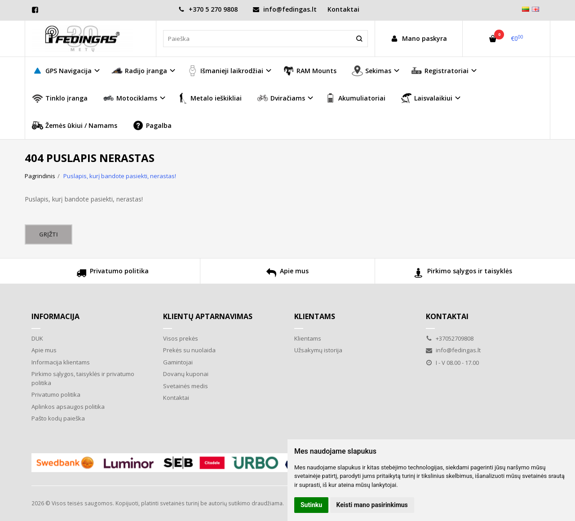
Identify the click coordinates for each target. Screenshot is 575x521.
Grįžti (48, 234)
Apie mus (287, 274)
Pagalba (152, 125)
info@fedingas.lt (285, 9)
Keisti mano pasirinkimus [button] (372, 504)
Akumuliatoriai (355, 98)
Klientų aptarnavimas (207, 316)
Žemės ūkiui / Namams (74, 125)
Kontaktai (343, 9)
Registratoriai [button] (440, 70)
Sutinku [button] (311, 504)
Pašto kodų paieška (58, 418)
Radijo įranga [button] (139, 70)
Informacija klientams (60, 362)
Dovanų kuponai (185, 374)
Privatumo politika (112, 274)
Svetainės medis (185, 386)
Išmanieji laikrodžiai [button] (225, 70)
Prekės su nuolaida (189, 350)
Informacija (55, 316)
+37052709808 (449, 338)
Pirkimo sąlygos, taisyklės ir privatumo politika (82, 378)
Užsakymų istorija (318, 350)
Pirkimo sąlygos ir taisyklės (463, 274)
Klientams (314, 316)
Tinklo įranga (60, 98)
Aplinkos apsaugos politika (68, 407)
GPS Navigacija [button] (62, 70)
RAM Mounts (309, 70)
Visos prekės (180, 338)
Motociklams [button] (130, 98)
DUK (37, 338)
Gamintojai (178, 362)
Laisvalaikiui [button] (426, 98)
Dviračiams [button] (281, 98)
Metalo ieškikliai (209, 98)
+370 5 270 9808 (208, 9)
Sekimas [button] (371, 70)
